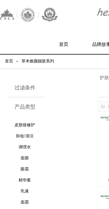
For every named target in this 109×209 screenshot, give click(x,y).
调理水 (25, 147)
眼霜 (25, 169)
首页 (63, 44)
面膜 (25, 158)
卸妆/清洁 (24, 136)
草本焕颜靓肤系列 (38, 61)
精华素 (25, 180)
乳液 (25, 191)
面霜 (25, 202)
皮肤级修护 (25, 125)
